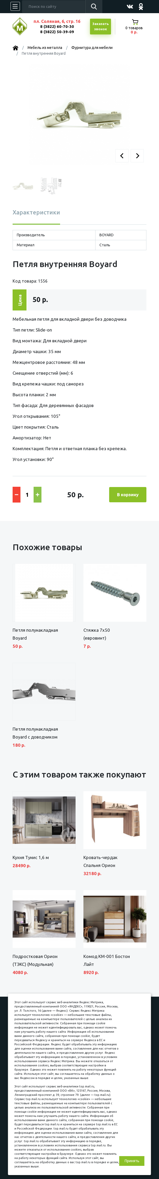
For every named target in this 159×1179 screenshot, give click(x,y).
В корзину (128, 494)
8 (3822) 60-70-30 (57, 26)
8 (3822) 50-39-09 (57, 31)
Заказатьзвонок (100, 26)
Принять (132, 1161)
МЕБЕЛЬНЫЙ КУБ (24, 26)
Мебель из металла (45, 48)
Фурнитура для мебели (92, 48)
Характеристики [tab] (36, 212)
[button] (122, 155)
